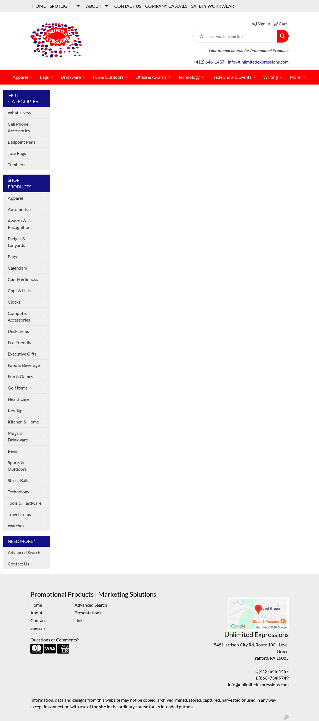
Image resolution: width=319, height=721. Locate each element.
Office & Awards (153, 77)
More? (298, 77)
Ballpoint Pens (21, 141)
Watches (16, 525)
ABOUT (93, 6)
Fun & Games (20, 376)
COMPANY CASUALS (166, 6)
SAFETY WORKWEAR (212, 6)
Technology (191, 77)
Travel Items (19, 514)
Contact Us (18, 563)
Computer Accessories (19, 316)
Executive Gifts (22, 353)
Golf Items (18, 387)
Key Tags (16, 410)
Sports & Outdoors (17, 466)
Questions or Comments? (54, 639)
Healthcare (18, 399)
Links (79, 620)
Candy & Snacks (23, 279)
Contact (38, 620)
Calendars (17, 267)
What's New (19, 112)
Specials (38, 628)
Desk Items (18, 331)
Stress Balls (18, 480)
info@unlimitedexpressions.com (258, 61)
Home (36, 604)
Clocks (14, 301)
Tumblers (16, 164)
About (36, 612)
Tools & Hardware (24, 503)
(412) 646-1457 (209, 61)
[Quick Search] (234, 36)
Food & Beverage (24, 365)
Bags (47, 77)
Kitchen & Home (23, 421)
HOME (39, 6)
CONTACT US (127, 6)
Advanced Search (24, 552)
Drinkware (73, 77)
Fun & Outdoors (110, 77)
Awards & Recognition (19, 224)
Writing (273, 77)
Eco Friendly (19, 342)
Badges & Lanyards (16, 242)
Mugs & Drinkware (18, 436)
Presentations (88, 612)
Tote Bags (17, 153)
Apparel (23, 77)
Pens (12, 451)
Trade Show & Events (234, 77)
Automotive (19, 209)
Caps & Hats (19, 290)
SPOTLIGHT (61, 6)
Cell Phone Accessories (19, 127)
